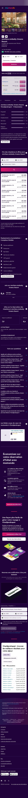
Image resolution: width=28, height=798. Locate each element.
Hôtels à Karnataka (7, 720)
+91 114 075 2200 (6, 49)
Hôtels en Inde (21, 719)
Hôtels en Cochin (7, 675)
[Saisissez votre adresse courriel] (15, 618)
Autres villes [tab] (6, 654)
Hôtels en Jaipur (6, 677)
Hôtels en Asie (13, 719)
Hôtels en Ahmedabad (8, 687)
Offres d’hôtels (5, 719)
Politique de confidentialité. (14, 632)
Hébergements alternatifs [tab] (10, 658)
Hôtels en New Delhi (8, 668)
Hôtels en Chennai (7, 683)
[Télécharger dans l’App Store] (14, 774)
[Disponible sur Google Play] (5, 774)
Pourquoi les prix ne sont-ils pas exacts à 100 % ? (14, 713)
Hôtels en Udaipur (7, 681)
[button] (2, 8)
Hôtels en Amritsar (7, 673)
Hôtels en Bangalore (8, 679)
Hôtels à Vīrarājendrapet (18, 720)
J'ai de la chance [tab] (8, 661)
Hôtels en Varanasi (7, 685)
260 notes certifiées (15, 51)
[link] (14, 504)
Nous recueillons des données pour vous (14, 711)
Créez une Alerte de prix (18, 496)
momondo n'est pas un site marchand (14, 708)
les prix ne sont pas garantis (13, 703)
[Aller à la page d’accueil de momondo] (10, 8)
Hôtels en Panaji (6, 689)
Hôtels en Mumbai (7, 671)
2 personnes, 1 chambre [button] (9, 60)
